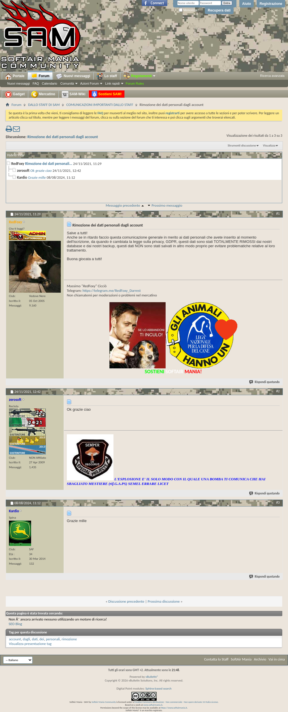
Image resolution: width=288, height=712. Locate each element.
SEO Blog (15, 624)
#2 (278, 391)
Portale (14, 76)
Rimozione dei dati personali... (48, 163)
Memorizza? (189, 10)
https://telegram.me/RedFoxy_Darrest (112, 290)
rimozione (69, 639)
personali (53, 639)
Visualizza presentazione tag (30, 643)
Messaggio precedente (123, 205)
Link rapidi (112, 83)
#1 (278, 214)
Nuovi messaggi (18, 83)
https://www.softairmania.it (174, 707)
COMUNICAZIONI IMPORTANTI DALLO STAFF (99, 104)
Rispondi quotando (265, 382)
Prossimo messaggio (166, 205)
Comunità (67, 83)
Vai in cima (276, 659)
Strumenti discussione (242, 145)
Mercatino (43, 94)
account (15, 639)
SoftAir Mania (241, 659)
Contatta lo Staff (216, 659)
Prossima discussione (164, 601)
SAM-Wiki (74, 94)
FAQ (36, 83)
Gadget (15, 94)
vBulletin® (151, 677)
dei (41, 639)
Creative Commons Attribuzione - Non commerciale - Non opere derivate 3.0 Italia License (176, 701)
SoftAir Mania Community (104, 701)
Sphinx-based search (158, 688)
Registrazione (270, 4)
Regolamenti (139, 76)
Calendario (49, 83)
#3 (278, 502)
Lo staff (106, 76)
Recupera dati (219, 10)
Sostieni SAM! (107, 94)
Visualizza (269, 145)
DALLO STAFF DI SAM (44, 104)
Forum (40, 76)
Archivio (260, 659)
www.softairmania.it (152, 704)
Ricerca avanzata (272, 75)
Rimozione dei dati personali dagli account (62, 136)
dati (34, 639)
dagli (26, 639)
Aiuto (246, 4)
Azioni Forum (89, 83)
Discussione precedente (126, 601)
